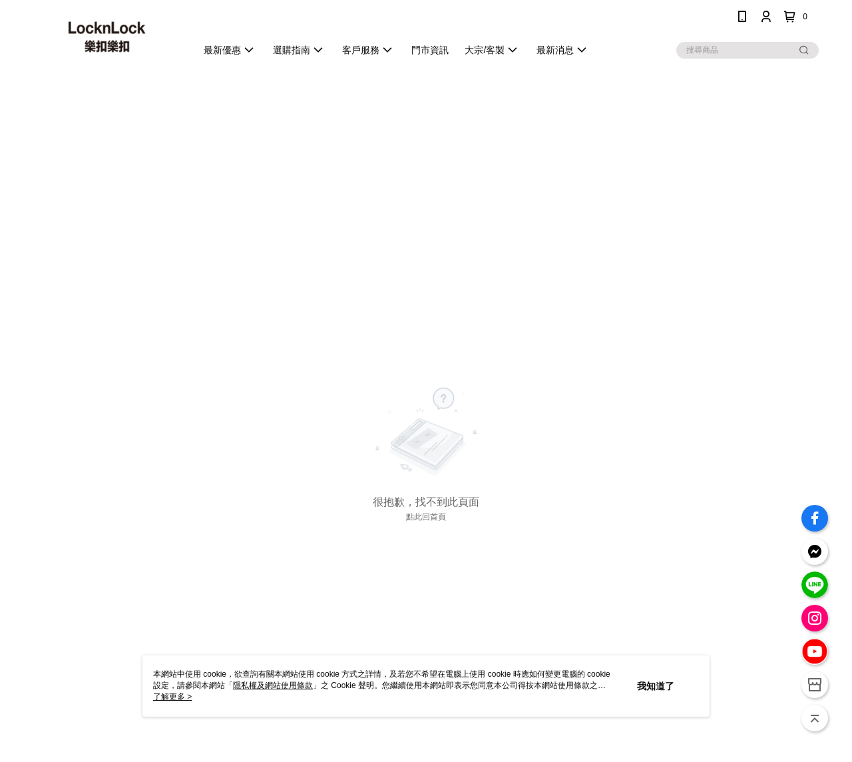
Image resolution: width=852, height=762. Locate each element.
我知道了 (655, 686)
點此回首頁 (426, 517)
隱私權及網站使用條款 (273, 685)
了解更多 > (172, 696)
